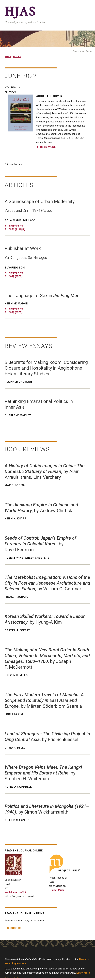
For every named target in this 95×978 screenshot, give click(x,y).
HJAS (20, 11)
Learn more (83, 972)
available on (15, 892)
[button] (20, 130)
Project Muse (56, 890)
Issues (17, 56)
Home (8, 56)
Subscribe (14, 928)
